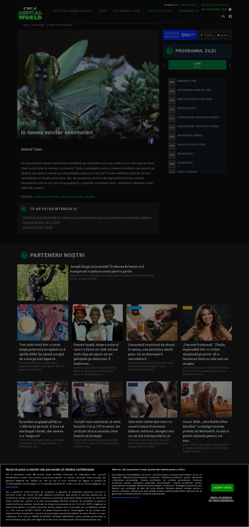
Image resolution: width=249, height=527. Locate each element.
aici (7, 510)
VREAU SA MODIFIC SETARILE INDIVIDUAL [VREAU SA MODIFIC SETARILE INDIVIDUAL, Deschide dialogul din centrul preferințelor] (221, 499)
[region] (124, 495)
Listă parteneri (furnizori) (126, 497)
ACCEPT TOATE (222, 487)
